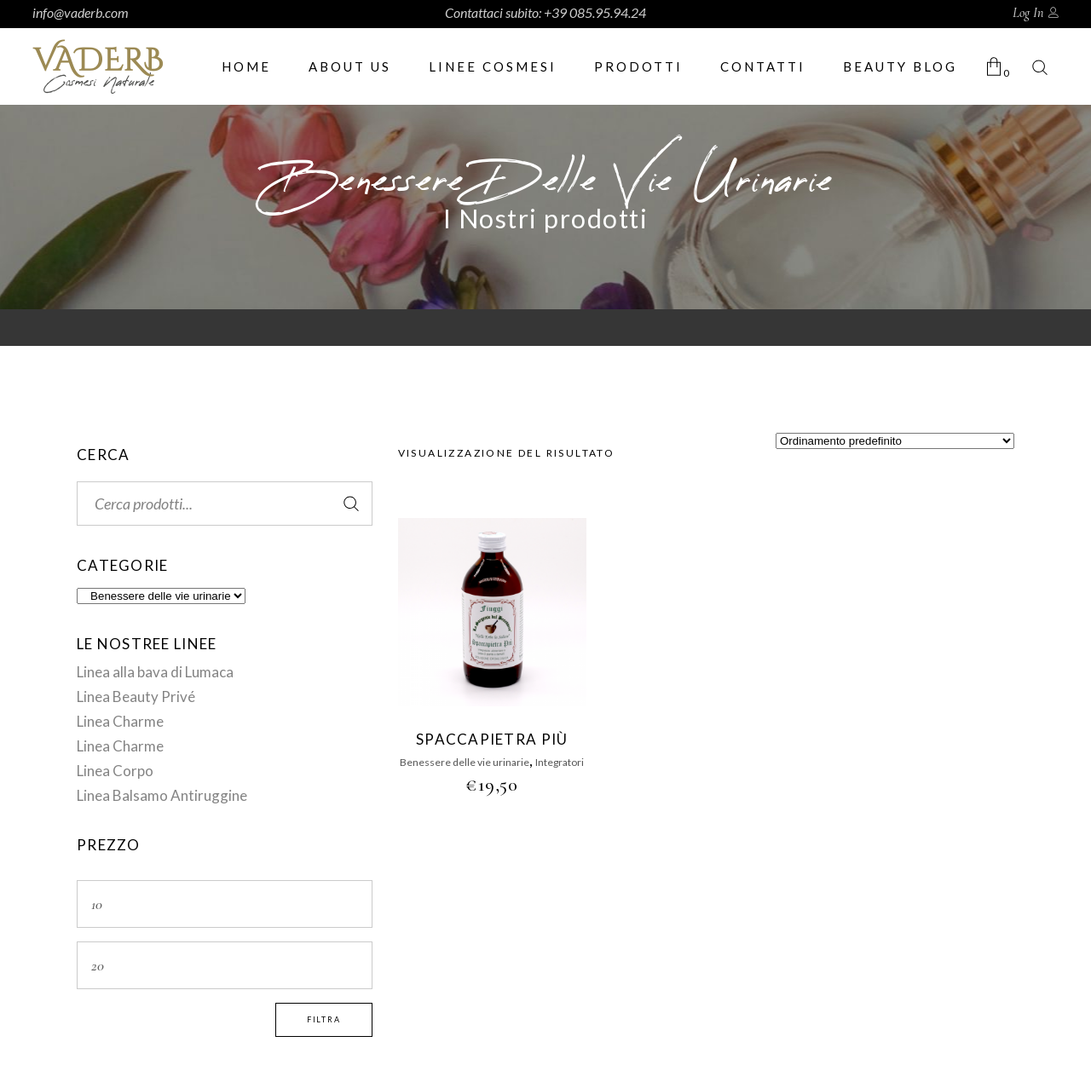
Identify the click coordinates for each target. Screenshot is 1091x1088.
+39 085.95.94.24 (595, 12)
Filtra (324, 1019)
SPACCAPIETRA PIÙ (492, 739)
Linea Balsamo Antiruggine (162, 795)
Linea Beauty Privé (136, 696)
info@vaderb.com (80, 12)
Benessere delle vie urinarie (464, 762)
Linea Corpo (115, 771)
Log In (1028, 12)
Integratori (559, 762)
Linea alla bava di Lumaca (155, 672)
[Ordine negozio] (895, 441)
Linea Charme (120, 721)
